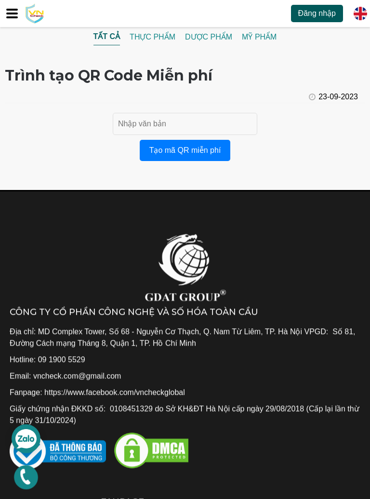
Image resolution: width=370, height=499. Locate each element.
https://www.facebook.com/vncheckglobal (114, 393)
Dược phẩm (208, 37)
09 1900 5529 (61, 360)
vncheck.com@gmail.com (77, 376)
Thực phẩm (152, 37)
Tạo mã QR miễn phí (185, 150)
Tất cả (106, 36)
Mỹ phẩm (259, 37)
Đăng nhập (317, 13)
